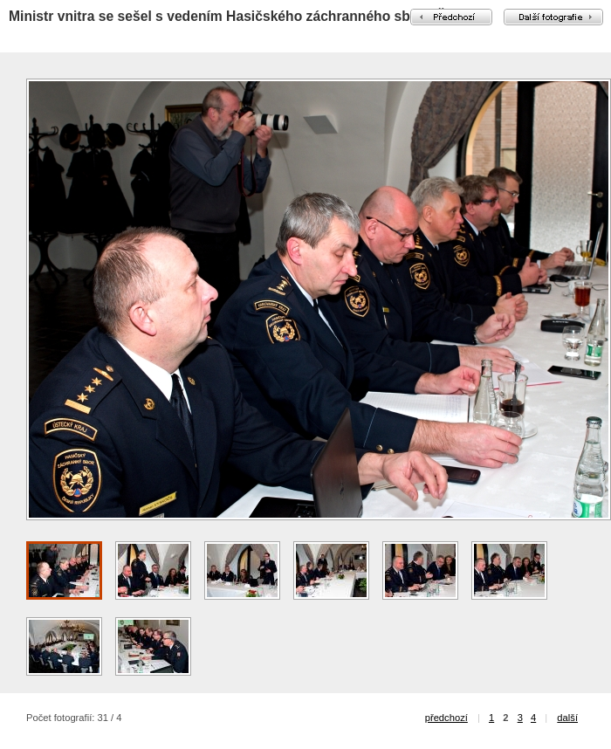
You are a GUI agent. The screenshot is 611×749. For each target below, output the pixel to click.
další (567, 717)
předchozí (446, 717)
